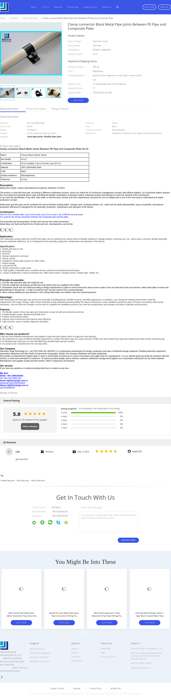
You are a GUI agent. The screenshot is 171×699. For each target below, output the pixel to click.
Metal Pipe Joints (37, 649)
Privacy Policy (95, 688)
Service (74, 652)
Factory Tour (73, 7)
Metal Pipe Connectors (40, 661)
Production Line (108, 656)
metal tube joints (38, 480)
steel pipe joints (23, 480)
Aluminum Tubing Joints (40, 653)
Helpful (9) (137, 451)
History (74, 648)
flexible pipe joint (8, 480)
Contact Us (107, 7)
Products (45, 7)
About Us (58, 7)
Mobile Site (116, 688)
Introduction (76, 660)
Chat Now (149, 7)
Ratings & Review (60, 108)
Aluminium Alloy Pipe (39, 657)
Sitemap (76, 688)
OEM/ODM (106, 648)
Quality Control (90, 7)
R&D (103, 652)
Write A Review (30, 426)
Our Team (75, 656)
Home (33, 7)
